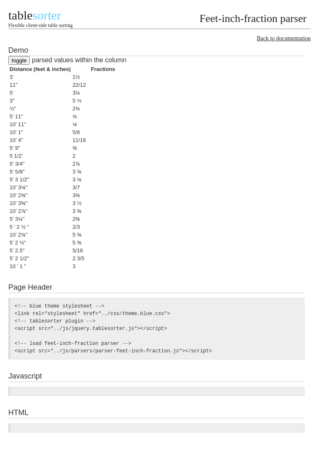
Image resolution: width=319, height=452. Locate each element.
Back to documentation (284, 38)
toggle (19, 60)
